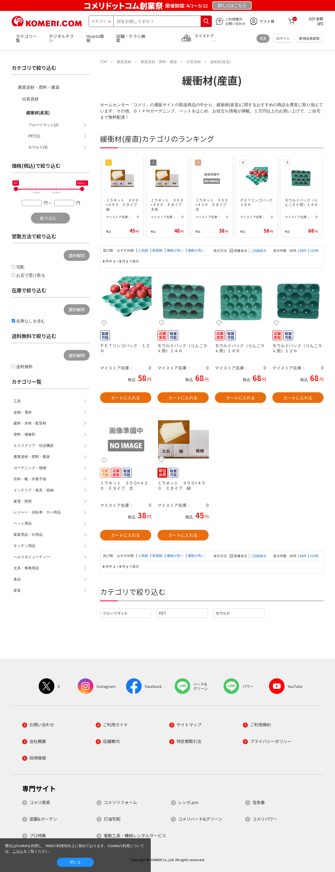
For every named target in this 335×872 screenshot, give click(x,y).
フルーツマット (115, 613)
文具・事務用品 (26, 568)
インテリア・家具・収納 (34, 490)
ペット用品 (23, 523)
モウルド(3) (38, 147)
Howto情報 (95, 38)
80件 (303, 251)
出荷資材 (30, 99)
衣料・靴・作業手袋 (30, 479)
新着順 (157, 250)
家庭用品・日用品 (28, 534)
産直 (17, 590)
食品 (17, 579)
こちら (17, 851)
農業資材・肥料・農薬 (39, 87)
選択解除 (76, 255)
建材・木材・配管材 (30, 423)
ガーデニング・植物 (30, 468)
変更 (263, 38)
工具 (17, 401)
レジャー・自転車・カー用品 (37, 512)
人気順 (143, 250)
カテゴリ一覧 (26, 38)
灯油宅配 (112, 819)
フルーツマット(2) (43, 125)
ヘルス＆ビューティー (32, 557)
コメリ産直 (39, 802)
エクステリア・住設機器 (34, 445)
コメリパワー (264, 819)
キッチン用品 (24, 546)
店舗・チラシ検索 (130, 38)
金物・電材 (23, 412)
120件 (314, 251)
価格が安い (176, 250)
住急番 (258, 802)
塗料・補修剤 (24, 434)
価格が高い (196, 250)
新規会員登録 (309, 38)
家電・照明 (23, 501)
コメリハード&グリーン (200, 819)
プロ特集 (37, 835)
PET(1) (34, 136)
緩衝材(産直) (38, 113)
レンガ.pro (188, 802)
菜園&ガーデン (43, 819)
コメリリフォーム (120, 802)
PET (162, 613)
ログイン (283, 38)
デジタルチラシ (61, 38)
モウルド (222, 613)
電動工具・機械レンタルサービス (135, 835)
